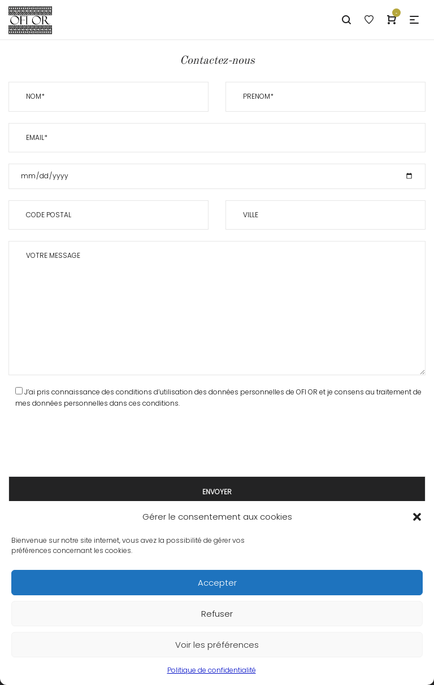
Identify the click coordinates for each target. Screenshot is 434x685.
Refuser (217, 614)
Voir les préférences (217, 645)
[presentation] (94, 443)
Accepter (217, 583)
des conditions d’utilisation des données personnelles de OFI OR (210, 392)
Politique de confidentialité (211, 670)
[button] (417, 516)
